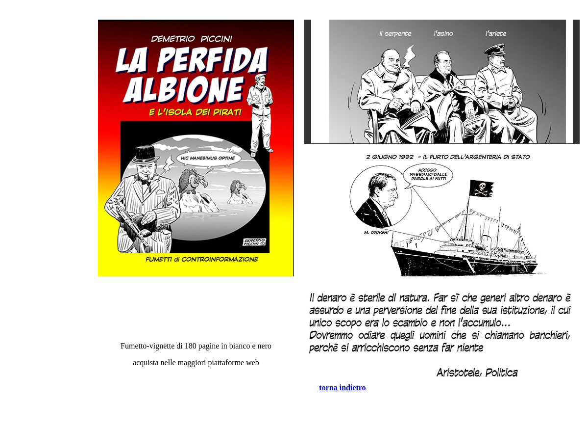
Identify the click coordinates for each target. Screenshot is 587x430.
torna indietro (342, 387)
